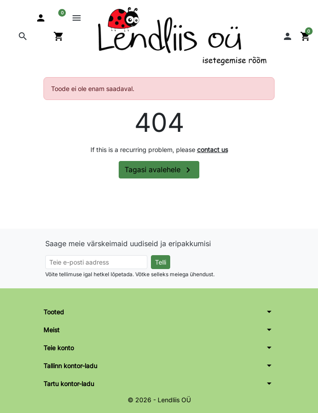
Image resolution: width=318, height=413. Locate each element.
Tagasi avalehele (159, 170)
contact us (212, 149)
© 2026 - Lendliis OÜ (159, 400)
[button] (23, 36)
